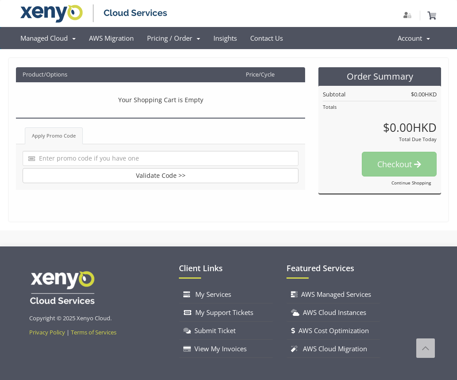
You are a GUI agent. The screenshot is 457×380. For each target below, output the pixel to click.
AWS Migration (111, 38)
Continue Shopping (411, 183)
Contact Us (266, 38)
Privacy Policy (47, 332)
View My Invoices (215, 348)
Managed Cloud (48, 38)
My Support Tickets (218, 312)
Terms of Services (93, 332)
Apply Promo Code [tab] (54, 135)
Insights (225, 38)
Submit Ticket (209, 330)
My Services (207, 294)
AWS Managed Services (331, 294)
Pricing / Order (173, 38)
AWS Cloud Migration (329, 348)
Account (414, 38)
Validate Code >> (161, 175)
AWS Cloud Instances (328, 312)
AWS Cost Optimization (330, 330)
